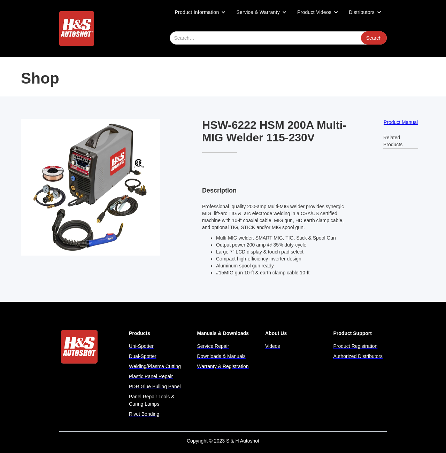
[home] (76, 28)
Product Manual (401, 122)
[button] (200, 12)
